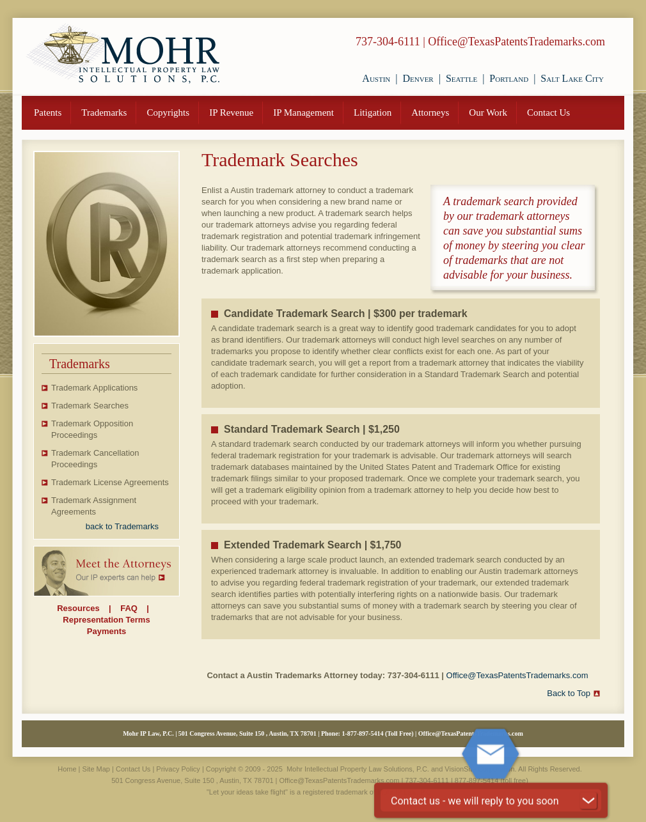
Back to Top (568, 693)
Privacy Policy (178, 769)
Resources (78, 608)
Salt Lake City (572, 78)
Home (67, 769)
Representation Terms (106, 619)
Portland (508, 78)
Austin (376, 78)
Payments (106, 631)
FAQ (129, 608)
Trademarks (104, 112)
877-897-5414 (365, 733)
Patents (47, 112)
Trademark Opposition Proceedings (92, 429)
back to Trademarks (122, 526)
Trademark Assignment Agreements (93, 505)
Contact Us (548, 112)
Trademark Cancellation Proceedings (95, 458)
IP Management (303, 112)
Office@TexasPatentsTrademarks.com (516, 41)
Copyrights (167, 112)
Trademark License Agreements (110, 482)
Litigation (372, 112)
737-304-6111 (388, 41)
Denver (417, 78)
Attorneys (430, 112)
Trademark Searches (90, 405)
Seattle (461, 78)
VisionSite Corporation (479, 769)
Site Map (96, 769)
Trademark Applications (94, 387)
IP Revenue (231, 112)
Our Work (488, 112)
